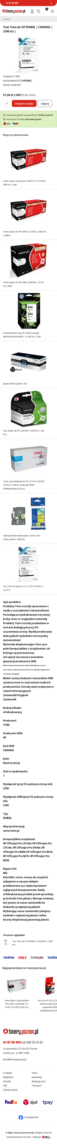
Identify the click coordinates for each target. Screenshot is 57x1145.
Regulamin (8, 1077)
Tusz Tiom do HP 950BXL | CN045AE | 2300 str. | (32, 943)
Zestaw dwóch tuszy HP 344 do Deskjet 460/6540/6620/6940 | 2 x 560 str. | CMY (22, 334)
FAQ (5, 1085)
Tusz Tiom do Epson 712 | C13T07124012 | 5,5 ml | (23, 588)
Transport (36, 1085)
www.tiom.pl (11, 830)
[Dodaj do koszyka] (24, 103)
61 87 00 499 (12, 3)
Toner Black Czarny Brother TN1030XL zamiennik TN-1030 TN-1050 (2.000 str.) (16, 1004)
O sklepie (7, 1073)
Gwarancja (37, 1077)
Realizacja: (41, 1136)
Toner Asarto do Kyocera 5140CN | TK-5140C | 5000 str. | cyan (24, 182)
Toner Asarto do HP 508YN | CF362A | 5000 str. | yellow (24, 233)
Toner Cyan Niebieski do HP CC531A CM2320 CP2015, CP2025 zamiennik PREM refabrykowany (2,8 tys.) (23, 485)
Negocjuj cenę (38, 1081)
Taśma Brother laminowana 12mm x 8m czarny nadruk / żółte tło (21, 537)
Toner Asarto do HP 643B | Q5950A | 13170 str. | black (23, 284)
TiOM (17, 76)
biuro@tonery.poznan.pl (14, 1059)
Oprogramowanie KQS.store (19, 1136)
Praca (34, 1073)
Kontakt (7, 1081)
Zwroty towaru (10, 1089)
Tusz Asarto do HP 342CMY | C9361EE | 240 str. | (23, 432)
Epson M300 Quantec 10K (15, 383)
